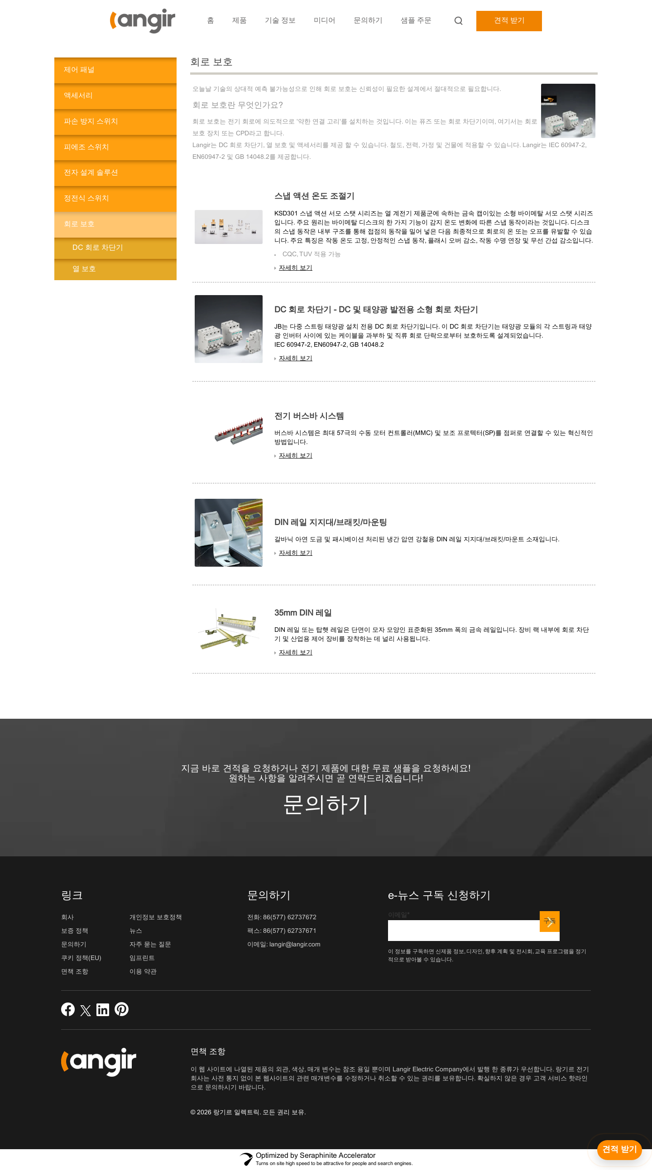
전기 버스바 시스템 (309, 416)
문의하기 (326, 806)
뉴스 (135, 931)
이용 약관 (143, 972)
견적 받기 (509, 20)
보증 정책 (74, 931)
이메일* (474, 926)
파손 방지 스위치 (91, 121)
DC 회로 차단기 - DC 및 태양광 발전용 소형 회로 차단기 (376, 310)
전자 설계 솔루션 (91, 172)
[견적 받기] (619, 1150)
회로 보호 (79, 224)
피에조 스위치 (86, 147)
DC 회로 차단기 (97, 247)
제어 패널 (79, 70)
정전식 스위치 (86, 198)
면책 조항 (74, 972)
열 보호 (84, 269)
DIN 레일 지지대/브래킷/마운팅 (330, 523)
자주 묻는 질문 (150, 945)
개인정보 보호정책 (155, 918)
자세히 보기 (295, 268)
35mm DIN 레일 (303, 613)
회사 (67, 918)
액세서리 (78, 95)
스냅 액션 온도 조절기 (314, 197)
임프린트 (142, 958)
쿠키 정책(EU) (81, 958)
